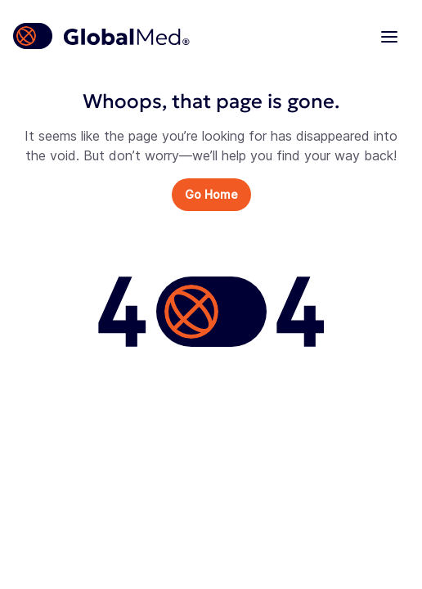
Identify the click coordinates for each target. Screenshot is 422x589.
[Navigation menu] (389, 36)
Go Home (211, 194)
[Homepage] (102, 36)
